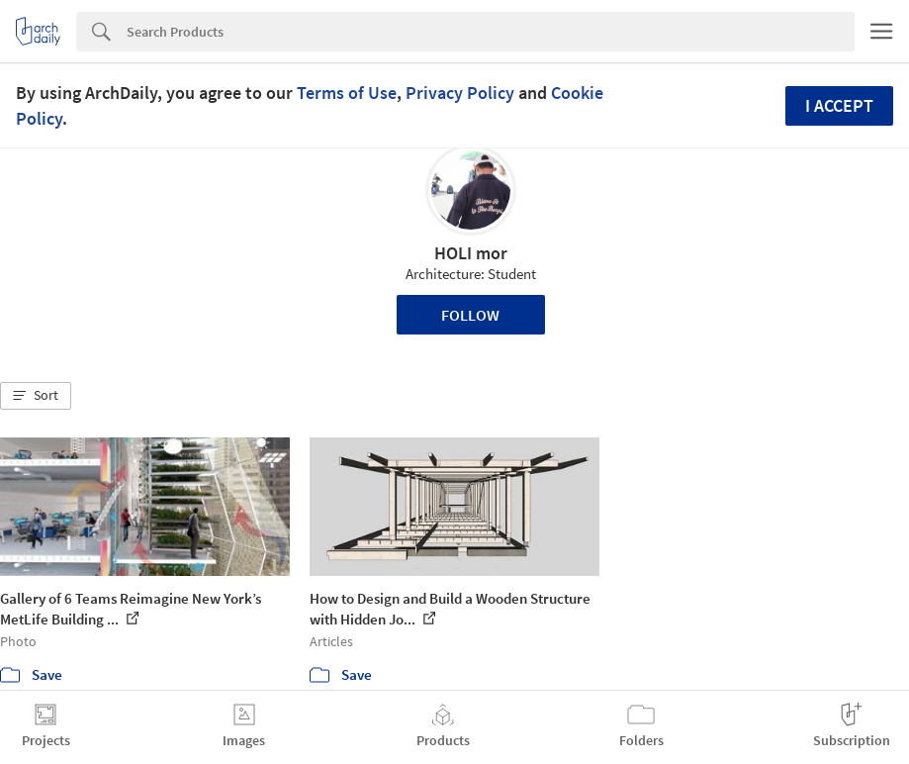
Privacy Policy (460, 92)
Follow (470, 315)
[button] (35, 396)
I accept (839, 105)
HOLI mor (470, 252)
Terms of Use (347, 92)
